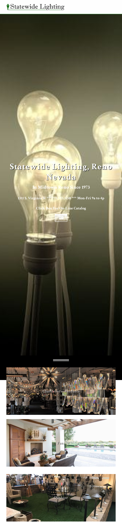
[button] (61, 218)
